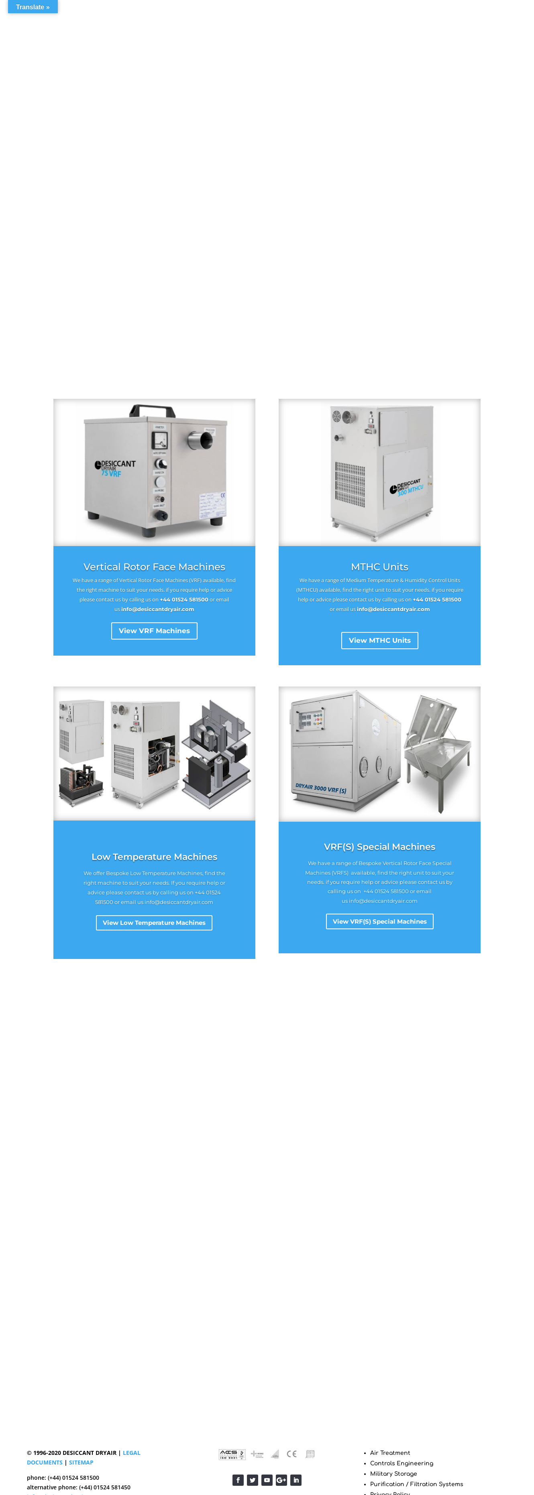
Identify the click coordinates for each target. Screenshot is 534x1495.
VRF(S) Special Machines (379, 846)
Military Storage (393, 1474)
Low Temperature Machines (154, 856)
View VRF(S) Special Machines (380, 921)
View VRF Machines (154, 631)
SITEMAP (81, 1462)
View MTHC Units (380, 640)
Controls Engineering (401, 1463)
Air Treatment (390, 1453)
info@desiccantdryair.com (157, 609)
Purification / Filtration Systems (416, 1484)
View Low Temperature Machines (154, 922)
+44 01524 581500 (184, 599)
